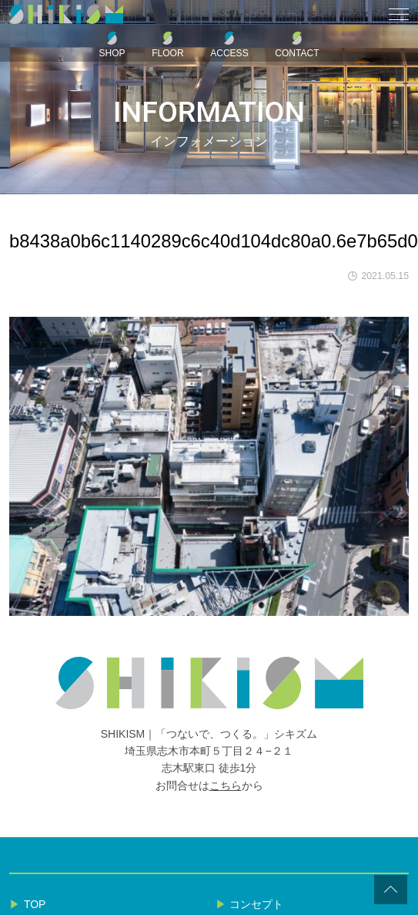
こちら (225, 785)
